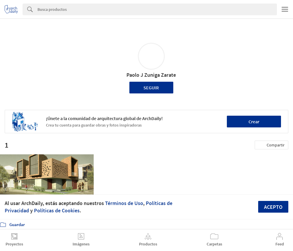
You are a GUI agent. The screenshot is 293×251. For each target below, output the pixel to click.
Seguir (151, 88)
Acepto (273, 207)
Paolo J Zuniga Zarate (151, 74)
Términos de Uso (124, 203)
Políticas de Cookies (57, 210)
